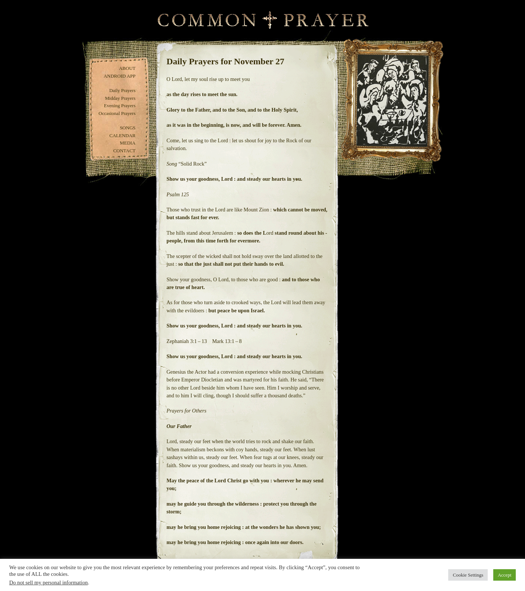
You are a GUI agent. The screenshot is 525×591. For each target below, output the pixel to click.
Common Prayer (262, 20)
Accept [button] (504, 575)
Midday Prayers (120, 98)
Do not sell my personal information (48, 582)
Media (127, 143)
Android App (119, 76)
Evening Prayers (119, 105)
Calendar (122, 135)
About (127, 68)
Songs (127, 127)
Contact (124, 150)
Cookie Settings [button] (468, 575)
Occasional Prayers (117, 113)
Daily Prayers (122, 90)
